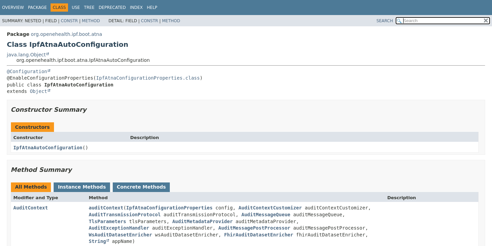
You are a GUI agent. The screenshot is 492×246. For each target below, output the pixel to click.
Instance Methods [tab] (82, 187)
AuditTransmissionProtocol (125, 214)
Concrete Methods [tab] (141, 187)
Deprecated (112, 7)
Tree (89, 7)
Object (38, 91)
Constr (69, 20)
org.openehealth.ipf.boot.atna (66, 34)
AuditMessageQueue (265, 214)
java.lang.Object (26, 54)
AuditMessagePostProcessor (254, 228)
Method (91, 20)
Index (136, 7)
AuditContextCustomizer (270, 207)
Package (37, 7)
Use (76, 7)
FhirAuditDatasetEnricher (258, 234)
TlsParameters (107, 221)
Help (152, 7)
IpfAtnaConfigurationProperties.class (148, 78)
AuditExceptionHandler (119, 228)
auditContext (106, 207)
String (97, 241)
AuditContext (30, 207)
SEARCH (385, 20)
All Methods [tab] (31, 187)
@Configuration (27, 71)
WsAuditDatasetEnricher (120, 234)
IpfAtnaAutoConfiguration (47, 147)
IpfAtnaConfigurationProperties (169, 207)
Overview (13, 7)
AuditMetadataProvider (202, 221)
